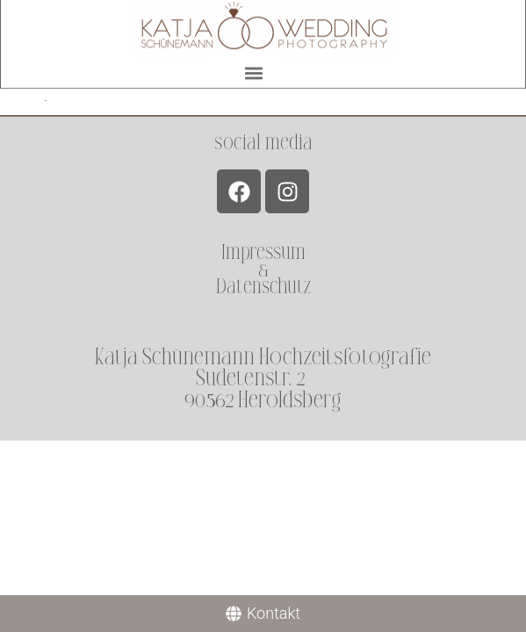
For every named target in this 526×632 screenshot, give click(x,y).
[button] (254, 68)
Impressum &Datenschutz (263, 269)
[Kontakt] (263, 613)
